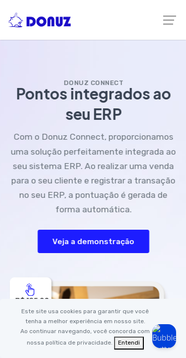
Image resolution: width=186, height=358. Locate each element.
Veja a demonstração (94, 241)
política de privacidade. (79, 342)
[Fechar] (129, 343)
